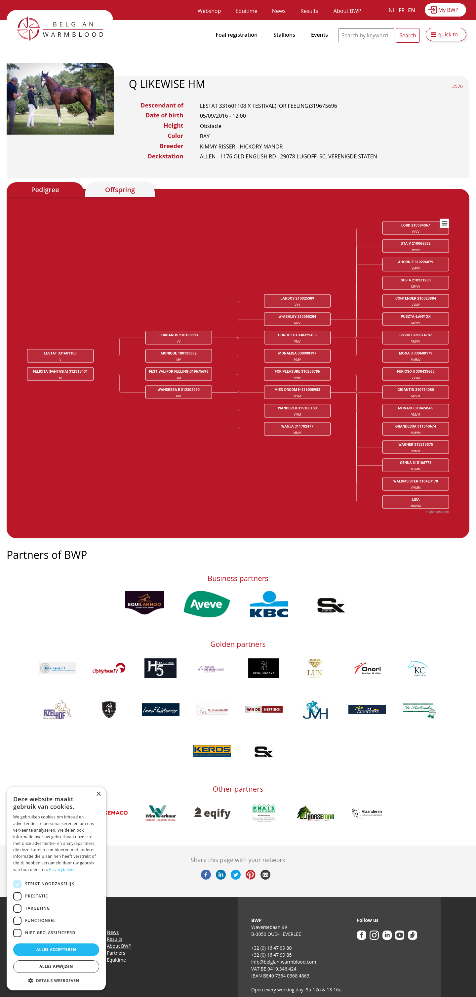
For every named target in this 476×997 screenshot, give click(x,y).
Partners (116, 953)
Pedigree (45, 189)
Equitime (247, 11)
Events (319, 34)
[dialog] (56, 888)
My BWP (448, 10)
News (279, 11)
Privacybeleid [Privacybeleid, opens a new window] (62, 869)
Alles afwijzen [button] (56, 966)
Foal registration (237, 34)
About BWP (347, 11)
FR (402, 10)
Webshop (209, 11)
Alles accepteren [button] (56, 949)
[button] (56, 980)
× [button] (98, 794)
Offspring (120, 189)
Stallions (284, 34)
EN (411, 10)
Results (309, 11)
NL (392, 10)
